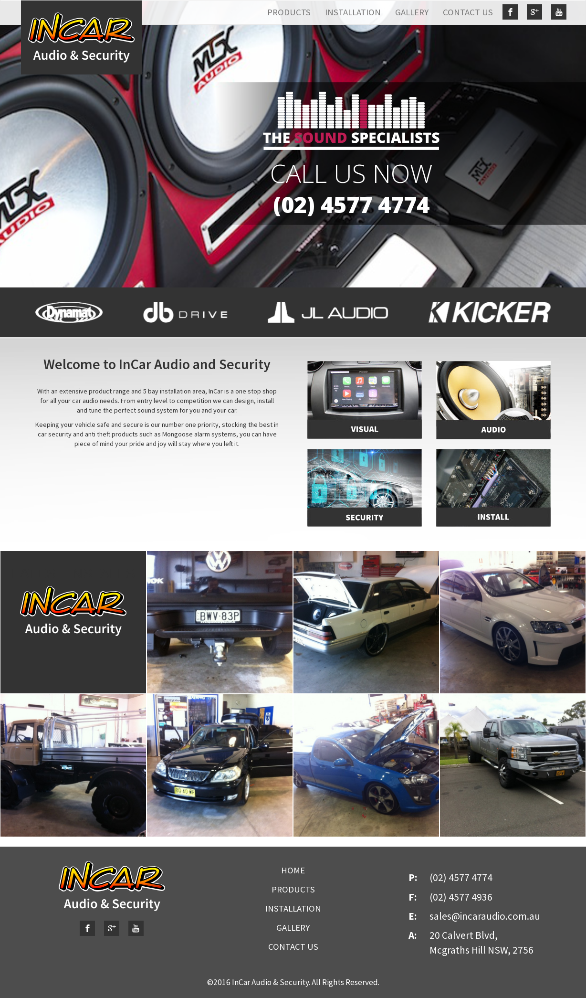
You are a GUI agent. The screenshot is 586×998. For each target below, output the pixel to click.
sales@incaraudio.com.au (484, 916)
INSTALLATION (353, 12)
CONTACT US (468, 12)
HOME (293, 870)
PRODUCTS (289, 12)
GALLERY (412, 12)
